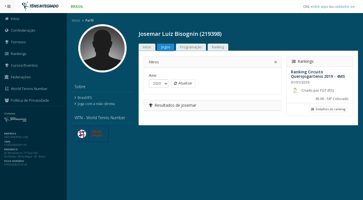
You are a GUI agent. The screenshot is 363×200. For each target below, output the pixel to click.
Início (76, 20)
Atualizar (183, 83)
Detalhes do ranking (328, 109)
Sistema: (10, 113)
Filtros (154, 61)
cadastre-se (344, 6)
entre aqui (319, 6)
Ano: (153, 75)
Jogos (165, 47)
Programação (191, 47)
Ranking (218, 47)
